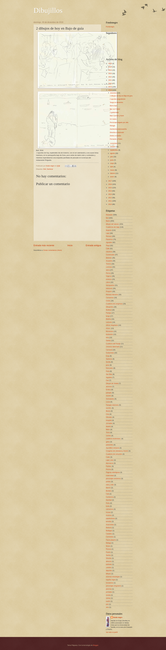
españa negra (110, 580)
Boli (44, 169)
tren (107, 604)
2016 (110, 184)
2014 (110, 191)
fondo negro (117, 617)
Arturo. (108, 328)
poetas (108, 481)
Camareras (110, 297)
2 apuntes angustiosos (117, 99)
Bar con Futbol (115, 109)
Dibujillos (48, 10)
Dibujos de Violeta (112, 383)
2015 (110, 188)
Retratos (109, 236)
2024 (110, 70)
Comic (108, 301)
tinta (107, 337)
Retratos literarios (112, 294)
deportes (109, 570)
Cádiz (108, 457)
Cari (107, 380)
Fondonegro (110, 27)
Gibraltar (109, 417)
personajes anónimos (113, 478)
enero (112, 177)
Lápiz (108, 233)
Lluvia (108, 402)
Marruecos (109, 463)
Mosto (108, 546)
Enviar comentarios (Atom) (52, 250)
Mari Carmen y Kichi (117, 116)
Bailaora (109, 527)
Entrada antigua (93, 245)
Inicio (70, 245)
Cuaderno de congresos (114, 304)
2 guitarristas (114, 112)
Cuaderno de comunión (114, 454)
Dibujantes (109, 307)
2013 (110, 194)
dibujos (108, 574)
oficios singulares (112, 325)
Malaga (108, 543)
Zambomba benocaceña (118, 129)
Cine (107, 414)
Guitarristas (110, 353)
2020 (110, 83)
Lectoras (109, 267)
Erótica (108, 389)
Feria (107, 371)
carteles (108, 567)
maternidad (110, 475)
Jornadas (109, 423)
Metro (108, 429)
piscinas (109, 589)
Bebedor (109, 258)
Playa (108, 245)
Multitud (108, 310)
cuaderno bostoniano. (113, 439)
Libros (108, 282)
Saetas (108, 340)
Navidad (109, 500)
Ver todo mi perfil (112, 632)
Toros (108, 432)
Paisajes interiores (112, 405)
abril (112, 167)
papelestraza (110, 518)
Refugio (112, 126)
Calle (107, 248)
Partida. (108, 466)
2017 (110, 181)
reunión (108, 396)
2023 (110, 73)
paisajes (109, 393)
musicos (109, 515)
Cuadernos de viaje (112, 227)
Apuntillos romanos (112, 448)
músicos (109, 279)
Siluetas (108, 558)
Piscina (108, 469)
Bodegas (109, 531)
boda (107, 506)
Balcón (108, 488)
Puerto (108, 552)
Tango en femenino (116, 102)
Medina (108, 319)
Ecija (107, 356)
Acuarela (109, 261)
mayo (112, 163)
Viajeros (108, 276)
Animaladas (110, 399)
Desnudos (109, 368)
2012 (110, 198)
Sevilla (108, 362)
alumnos (109, 386)
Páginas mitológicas (113, 472)
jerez (107, 365)
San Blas (109, 374)
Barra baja (113, 106)
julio (111, 157)
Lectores (109, 322)
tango (108, 316)
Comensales (110, 255)
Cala (107, 494)
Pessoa (108, 549)
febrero (112, 173)
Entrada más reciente (44, 245)
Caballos (109, 534)
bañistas (109, 564)
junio (112, 160)
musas (108, 512)
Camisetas (109, 537)
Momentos (109, 331)
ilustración (109, 334)
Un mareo (113, 119)
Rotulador (109, 215)
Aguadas (109, 242)
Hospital (109, 420)
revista (108, 595)
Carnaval (109, 350)
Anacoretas (110, 524)
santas (108, 598)
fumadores (109, 583)
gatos (108, 442)
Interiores (109, 288)
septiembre (114, 150)
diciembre (113, 93)
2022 (110, 77)
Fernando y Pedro (116, 139)
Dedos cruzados (115, 136)
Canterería (109, 497)
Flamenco (109, 239)
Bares (108, 221)
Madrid (108, 426)
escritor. (108, 408)
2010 (110, 204)
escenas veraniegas (113, 577)
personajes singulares (113, 586)
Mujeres (108, 230)
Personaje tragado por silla (119, 122)
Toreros (108, 264)
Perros (108, 273)
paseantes (109, 445)
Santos (108, 555)
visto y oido (110, 485)
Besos (108, 411)
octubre (113, 147)
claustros (109, 252)
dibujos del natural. (112, 224)
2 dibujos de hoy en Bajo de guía (121, 96)
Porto (108, 503)
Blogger (95, 645)
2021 (110, 80)
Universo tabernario (112, 347)
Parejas (108, 313)
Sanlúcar (50, 169)
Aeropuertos (110, 285)
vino (107, 607)
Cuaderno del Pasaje (113, 344)
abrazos (108, 561)
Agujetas (109, 377)
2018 (110, 90)
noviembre (114, 143)
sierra (108, 270)
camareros (109, 509)
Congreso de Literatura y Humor (117, 451)
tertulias (108, 521)
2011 (110, 201)
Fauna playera (111, 540)
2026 (110, 63)
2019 (110, 87)
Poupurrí (109, 291)
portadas (109, 592)
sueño (108, 601)
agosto (112, 153)
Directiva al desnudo (117, 132)
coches (108, 436)
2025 (110, 67)
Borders (108, 491)
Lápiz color (109, 460)
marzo (112, 170)
